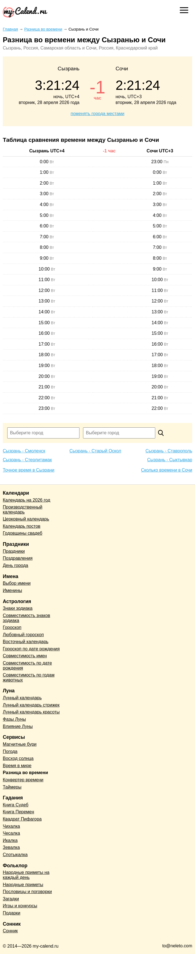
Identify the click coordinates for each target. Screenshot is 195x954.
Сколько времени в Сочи (166, 470)
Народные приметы (23, 884)
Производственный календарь (22, 509)
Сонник (10, 930)
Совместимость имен (25, 655)
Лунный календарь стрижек (31, 705)
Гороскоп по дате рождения (31, 648)
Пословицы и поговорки (27, 891)
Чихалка (11, 826)
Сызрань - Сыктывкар (169, 459)
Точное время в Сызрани (28, 470)
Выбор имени (17, 583)
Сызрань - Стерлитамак (27, 459)
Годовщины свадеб (22, 533)
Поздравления (17, 558)
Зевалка (11, 847)
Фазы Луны (14, 719)
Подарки (11, 913)
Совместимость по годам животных (28, 677)
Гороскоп (12, 627)
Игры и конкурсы (20, 905)
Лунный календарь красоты (31, 712)
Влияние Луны (18, 726)
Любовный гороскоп (23, 634)
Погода (10, 751)
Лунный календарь (22, 697)
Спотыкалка (15, 854)
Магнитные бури (20, 744)
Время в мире (17, 765)
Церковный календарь (26, 519)
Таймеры (12, 787)
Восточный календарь (25, 641)
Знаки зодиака (17, 608)
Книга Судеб (15, 804)
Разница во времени (25, 772)
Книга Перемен (18, 811)
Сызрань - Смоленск (24, 450)
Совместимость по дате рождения (27, 665)
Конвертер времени (23, 779)
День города (15, 565)
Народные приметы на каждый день (26, 875)
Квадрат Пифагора (22, 819)
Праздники (14, 551)
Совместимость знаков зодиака (26, 618)
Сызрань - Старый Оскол (95, 450)
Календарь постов (21, 526)
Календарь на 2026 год (26, 500)
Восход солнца (18, 758)
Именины (12, 590)
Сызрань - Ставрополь (169, 450)
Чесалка (11, 833)
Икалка (10, 840)
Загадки (11, 898)
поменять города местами (97, 113)
